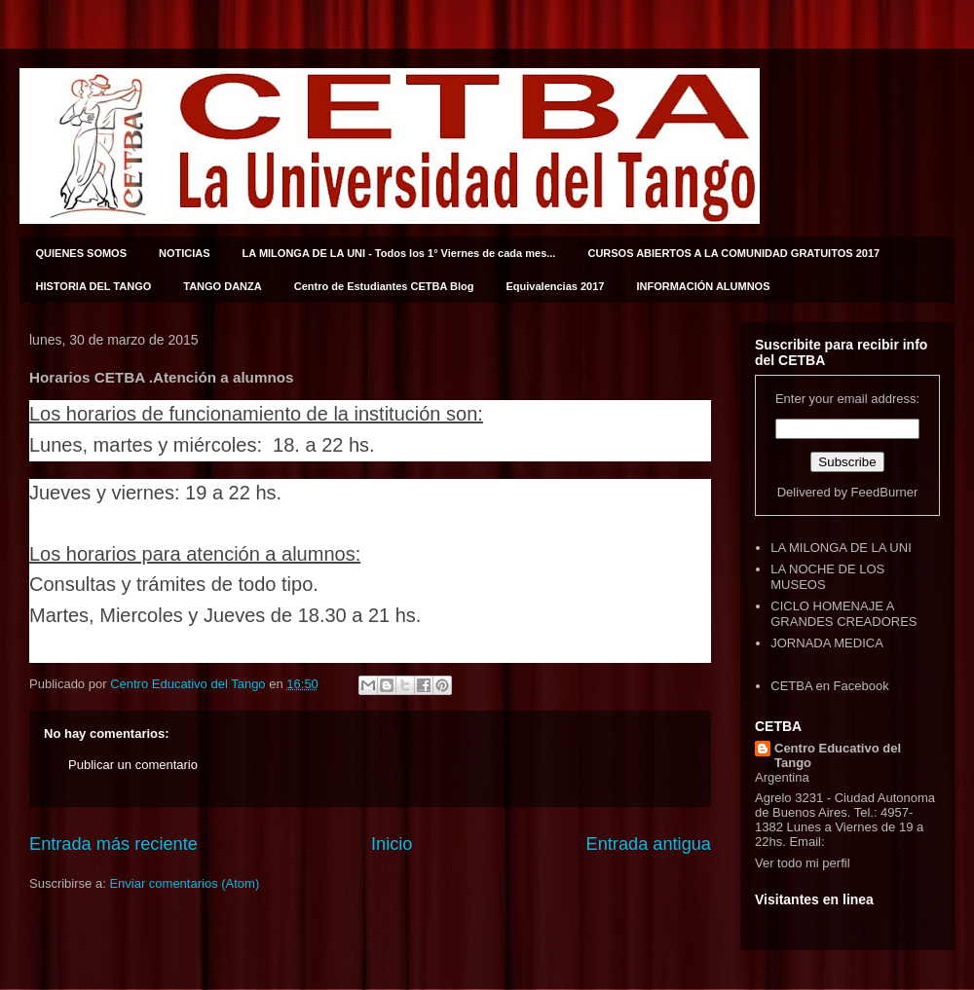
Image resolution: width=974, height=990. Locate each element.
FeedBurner (884, 492)
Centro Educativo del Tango (837, 755)
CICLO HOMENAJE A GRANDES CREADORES (843, 614)
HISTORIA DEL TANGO (94, 286)
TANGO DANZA (222, 286)
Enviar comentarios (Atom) (184, 883)
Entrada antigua (648, 844)
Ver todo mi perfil (802, 863)
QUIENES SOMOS (82, 253)
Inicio (391, 844)
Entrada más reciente (113, 844)
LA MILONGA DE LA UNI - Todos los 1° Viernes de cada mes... (399, 253)
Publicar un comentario (133, 764)
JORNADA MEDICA (826, 643)
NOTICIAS (184, 253)
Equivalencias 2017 (555, 286)
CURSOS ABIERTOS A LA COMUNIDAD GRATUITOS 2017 (733, 253)
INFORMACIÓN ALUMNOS (702, 286)
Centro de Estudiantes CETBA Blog (384, 286)
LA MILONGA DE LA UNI (841, 547)
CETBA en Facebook (829, 685)
